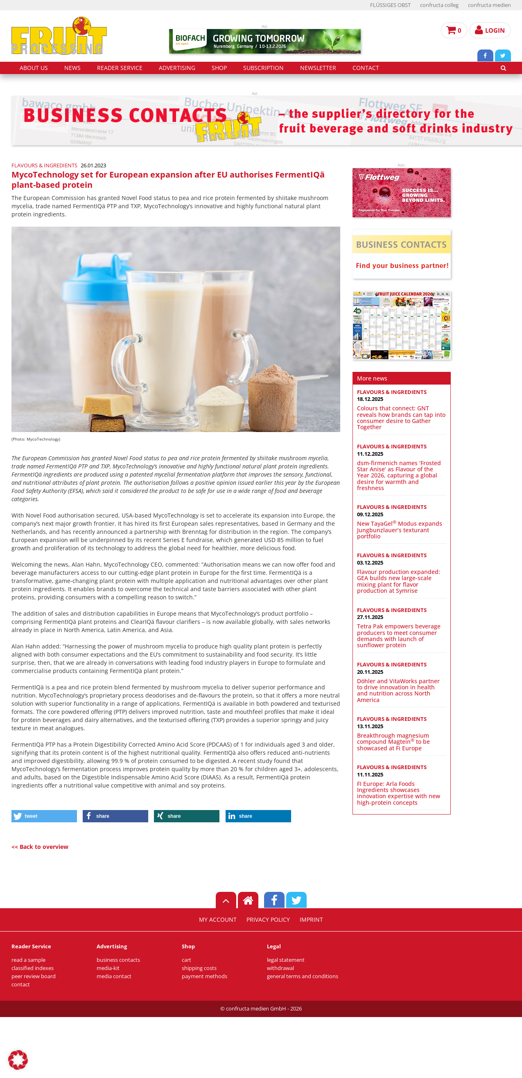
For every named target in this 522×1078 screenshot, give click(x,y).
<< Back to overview (39, 847)
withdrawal (280, 968)
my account (218, 919)
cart (186, 959)
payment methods (204, 976)
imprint (311, 919)
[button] (44, 816)
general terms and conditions (302, 976)
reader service (119, 68)
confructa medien (489, 5)
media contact (114, 976)
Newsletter (318, 68)
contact (366, 68)
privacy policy (268, 919)
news (72, 68)
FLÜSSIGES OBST (390, 5)
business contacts (118, 959)
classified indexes (32, 968)
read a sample (28, 959)
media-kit (108, 968)
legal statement (286, 959)
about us (34, 68)
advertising (177, 68)
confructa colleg (439, 5)
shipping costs (199, 968)
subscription (263, 68)
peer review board (33, 976)
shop (219, 68)
